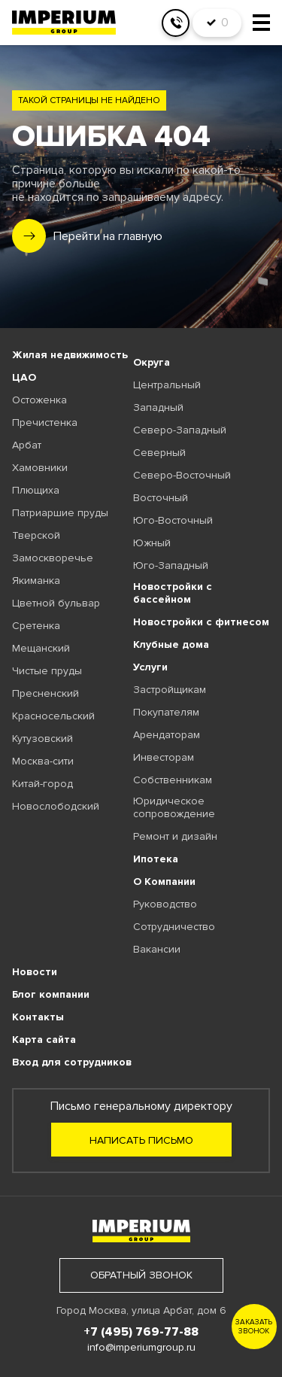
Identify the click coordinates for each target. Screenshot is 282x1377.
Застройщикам (169, 689)
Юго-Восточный (173, 520)
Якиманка (36, 580)
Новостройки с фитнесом (201, 622)
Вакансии (156, 949)
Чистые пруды (47, 670)
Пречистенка (44, 422)
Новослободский (55, 806)
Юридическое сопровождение (174, 807)
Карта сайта (44, 1039)
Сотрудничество (174, 926)
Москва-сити (43, 761)
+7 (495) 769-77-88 (141, 1331)
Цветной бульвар (56, 603)
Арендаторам (166, 734)
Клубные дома (171, 644)
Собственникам (172, 780)
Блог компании (50, 994)
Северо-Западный (179, 430)
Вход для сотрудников (72, 1062)
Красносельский (53, 716)
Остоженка (39, 400)
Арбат (26, 445)
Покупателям (166, 712)
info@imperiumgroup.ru (141, 1347)
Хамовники (40, 467)
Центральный (167, 384)
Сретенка (36, 625)
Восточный (160, 497)
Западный (158, 407)
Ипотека (155, 859)
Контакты (38, 1017)
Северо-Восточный (182, 475)
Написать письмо (141, 1140)
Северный (159, 452)
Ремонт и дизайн (175, 836)
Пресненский (45, 693)
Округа (151, 362)
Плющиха (35, 490)
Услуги (150, 667)
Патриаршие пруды (60, 512)
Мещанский (41, 648)
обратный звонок (141, 1275)
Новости (34, 971)
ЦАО (24, 377)
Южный (152, 543)
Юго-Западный (170, 565)
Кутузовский (42, 738)
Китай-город (42, 783)
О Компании (164, 881)
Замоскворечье (52, 558)
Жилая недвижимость (70, 354)
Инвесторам (163, 757)
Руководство (165, 904)
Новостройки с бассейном (172, 593)
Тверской (36, 535)
